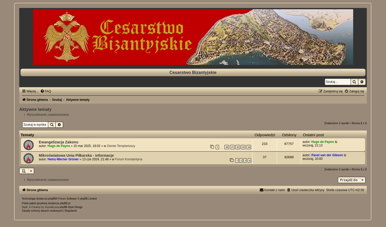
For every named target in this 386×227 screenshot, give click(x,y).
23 (243, 147)
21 (232, 147)
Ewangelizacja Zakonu (58, 142)
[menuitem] (45, 91)
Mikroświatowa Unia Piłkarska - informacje (76, 155)
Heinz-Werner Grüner (63, 159)
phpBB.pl (65, 203)
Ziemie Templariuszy (121, 146)
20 (226, 147)
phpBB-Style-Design (71, 207)
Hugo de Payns (59, 146)
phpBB (52, 198)
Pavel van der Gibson (327, 155)
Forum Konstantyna (128, 159)
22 (237, 147)
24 (249, 147)
